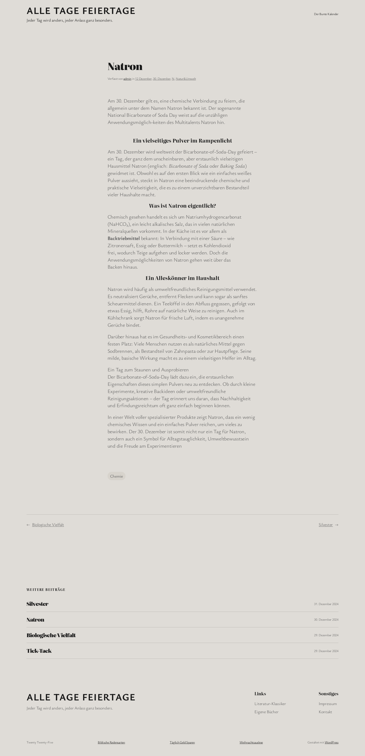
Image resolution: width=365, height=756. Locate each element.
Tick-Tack (39, 651)
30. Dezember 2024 (326, 619)
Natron (35, 619)
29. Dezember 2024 (326, 635)
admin (127, 78)
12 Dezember (143, 78)
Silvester (326, 524)
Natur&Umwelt (186, 78)
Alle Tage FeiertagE (81, 10)
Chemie (116, 476)
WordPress (331, 742)
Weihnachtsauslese (251, 742)
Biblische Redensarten (111, 742)
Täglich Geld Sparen (182, 742)
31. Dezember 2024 (326, 604)
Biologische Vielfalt (48, 524)
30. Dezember (161, 78)
